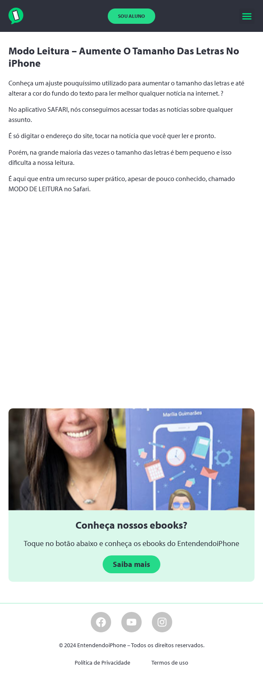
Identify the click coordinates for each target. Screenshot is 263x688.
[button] (247, 16)
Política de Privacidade (102, 662)
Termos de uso (169, 662)
